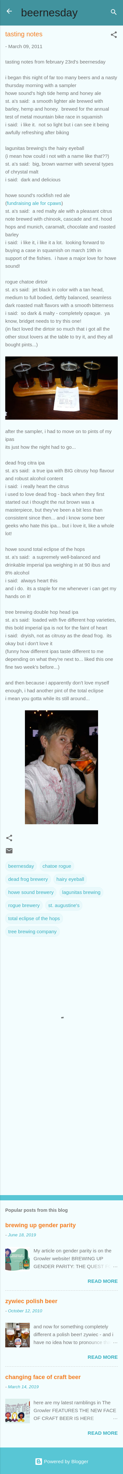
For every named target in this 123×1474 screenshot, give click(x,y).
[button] (114, 36)
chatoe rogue (57, 866)
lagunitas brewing (81, 892)
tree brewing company (32, 931)
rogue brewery (24, 905)
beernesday (49, 13)
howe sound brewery (30, 892)
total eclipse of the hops (34, 918)
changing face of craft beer (43, 1377)
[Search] (114, 13)
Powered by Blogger (61, 1461)
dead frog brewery (28, 879)
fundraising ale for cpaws (34, 203)
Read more (103, 1281)
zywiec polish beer (31, 1301)
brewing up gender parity (40, 1225)
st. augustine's (63, 905)
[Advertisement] (61, 1139)
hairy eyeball (70, 879)
